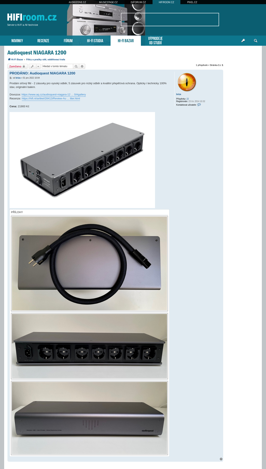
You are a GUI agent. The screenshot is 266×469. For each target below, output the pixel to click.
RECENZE (43, 40)
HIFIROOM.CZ (166, 2)
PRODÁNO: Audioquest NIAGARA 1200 (42, 73)
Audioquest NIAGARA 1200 (36, 52)
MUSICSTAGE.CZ (108, 2)
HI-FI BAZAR (126, 40)
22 (188, 99)
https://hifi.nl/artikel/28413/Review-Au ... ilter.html (51, 98)
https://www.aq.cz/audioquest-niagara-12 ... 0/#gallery (54, 94)
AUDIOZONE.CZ (77, 2)
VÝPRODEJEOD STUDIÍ (155, 40)
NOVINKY (17, 40)
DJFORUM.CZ (138, 2)
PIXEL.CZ (192, 2)
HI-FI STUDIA (95, 40)
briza (178, 94)
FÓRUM (68, 40)
